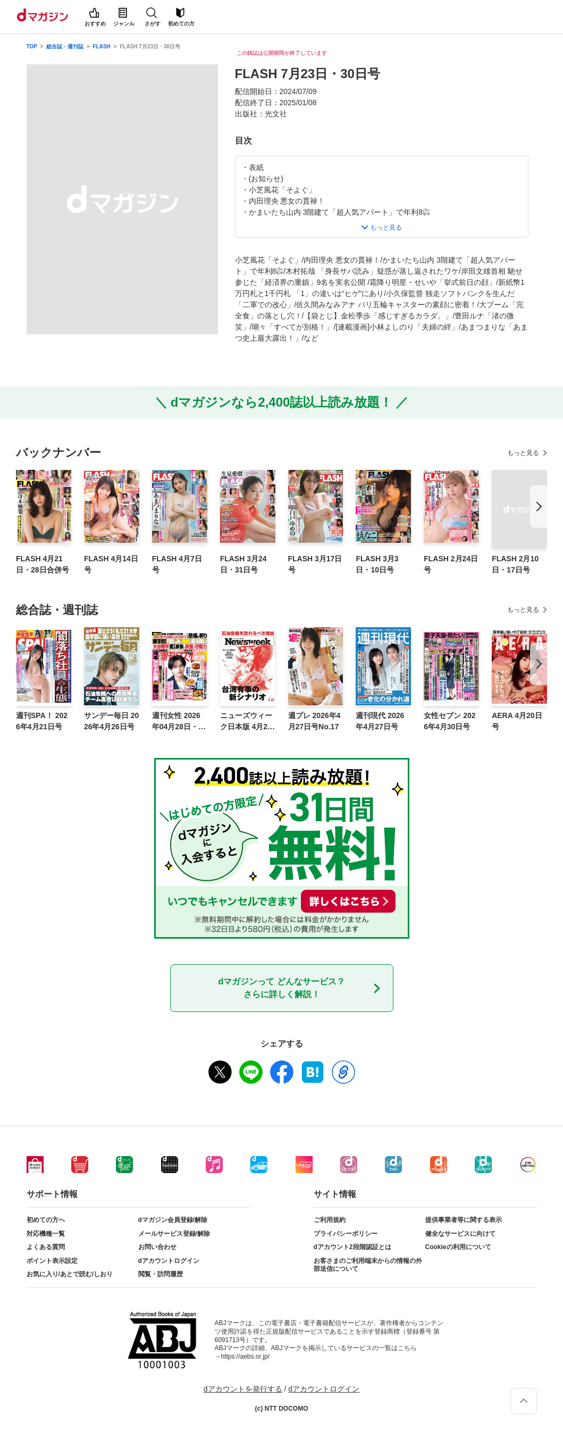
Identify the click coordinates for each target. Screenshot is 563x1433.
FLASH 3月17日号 (315, 564)
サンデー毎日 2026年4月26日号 (111, 721)
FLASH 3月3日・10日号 (377, 564)
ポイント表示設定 (52, 1261)
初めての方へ (46, 1220)
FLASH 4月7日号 (177, 564)
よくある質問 (46, 1247)
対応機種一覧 (46, 1233)
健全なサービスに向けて (460, 1233)
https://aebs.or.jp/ (245, 1356)
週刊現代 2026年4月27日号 (380, 721)
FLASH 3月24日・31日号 (243, 564)
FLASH (102, 46)
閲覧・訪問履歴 (160, 1274)
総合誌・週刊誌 (64, 46)
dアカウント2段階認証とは (352, 1247)
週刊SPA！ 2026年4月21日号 (42, 721)
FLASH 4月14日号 (111, 564)
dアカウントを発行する (243, 1389)
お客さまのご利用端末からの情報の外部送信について (368, 1265)
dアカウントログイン (168, 1261)
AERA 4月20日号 (517, 721)
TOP (32, 46)
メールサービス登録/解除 (174, 1233)
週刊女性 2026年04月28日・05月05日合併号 (179, 721)
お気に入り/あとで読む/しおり (70, 1274)
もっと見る (523, 453)
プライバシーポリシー (345, 1233)
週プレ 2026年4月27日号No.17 (314, 721)
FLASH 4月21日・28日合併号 (42, 564)
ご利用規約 (330, 1220)
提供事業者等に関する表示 (463, 1220)
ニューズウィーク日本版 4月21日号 (246, 721)
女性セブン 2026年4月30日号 (449, 721)
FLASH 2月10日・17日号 (515, 564)
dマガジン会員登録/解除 (173, 1220)
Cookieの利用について (458, 1247)
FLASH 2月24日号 (451, 564)
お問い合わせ (157, 1247)
